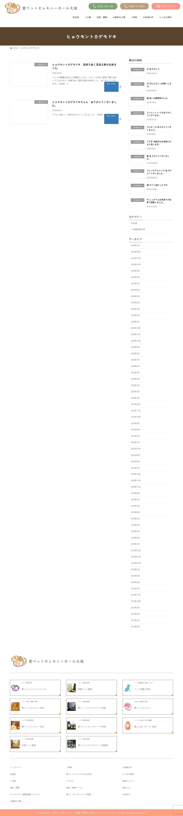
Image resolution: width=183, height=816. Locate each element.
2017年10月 (136, 601)
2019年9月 (135, 493)
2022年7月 (135, 359)
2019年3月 (135, 531)
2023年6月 (135, 289)
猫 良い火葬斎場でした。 (158, 98)
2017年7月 (135, 620)
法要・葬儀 (102, 17)
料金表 (76, 17)
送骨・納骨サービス (74, 787)
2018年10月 (136, 563)
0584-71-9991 (134, 6)
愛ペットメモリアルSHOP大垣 (78, 774)
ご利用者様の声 (138, 229)
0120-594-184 (103, 6)
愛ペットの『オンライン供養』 (79, 794)
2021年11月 (135, 410)
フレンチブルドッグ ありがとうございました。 (159, 172)
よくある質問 (165, 17)
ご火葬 (88, 17)
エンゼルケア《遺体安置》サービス (25, 794)
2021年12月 (135, 404)
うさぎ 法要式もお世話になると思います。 (159, 143)
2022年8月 (135, 353)
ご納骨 (134, 17)
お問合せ (126, 794)
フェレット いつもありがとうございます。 (159, 114)
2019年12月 (136, 474)
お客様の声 (148, 17)
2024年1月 (135, 245)
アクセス (70, 781)
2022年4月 (135, 378)
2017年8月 (135, 613)
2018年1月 (135, 588)
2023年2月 (135, 315)
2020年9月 (135, 455)
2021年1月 (135, 442)
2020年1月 (135, 467)
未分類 (134, 223)
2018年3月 (135, 575)
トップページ (15, 767)
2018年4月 (135, 569)
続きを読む (111, 83)
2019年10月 (136, 486)
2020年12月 (136, 448)
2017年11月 (135, 594)
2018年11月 (136, 556)
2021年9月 (135, 423)
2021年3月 (135, 436)
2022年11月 (135, 334)
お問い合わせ (165, 6)
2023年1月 (135, 321)
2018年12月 (136, 550)
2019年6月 (135, 512)
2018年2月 (135, 582)
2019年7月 (135, 505)
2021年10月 (136, 417)
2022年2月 (135, 391)
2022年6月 (135, 366)
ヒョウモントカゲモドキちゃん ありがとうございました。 (84, 103)
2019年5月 (135, 518)
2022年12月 (135, 327)
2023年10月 (136, 264)
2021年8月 (135, 429)
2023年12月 (136, 251)
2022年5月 (135, 372)
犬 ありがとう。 (154, 69)
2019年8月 (135, 499)
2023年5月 (135, 296)
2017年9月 (135, 607)
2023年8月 (135, 277)
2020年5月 (135, 461)
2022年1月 (135, 397)
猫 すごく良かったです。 (158, 185)
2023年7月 (135, 283)
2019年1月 (135, 544)
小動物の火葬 (119, 17)
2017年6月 (135, 626)
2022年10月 (136, 340)
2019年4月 (135, 524)
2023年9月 (135, 270)
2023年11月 (136, 258)
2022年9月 (135, 347)
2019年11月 (136, 480)
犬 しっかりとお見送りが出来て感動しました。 (159, 201)
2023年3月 (135, 308)
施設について (128, 781)
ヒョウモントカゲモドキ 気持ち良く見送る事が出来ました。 (84, 66)
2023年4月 (135, 302)
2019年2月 (135, 537)
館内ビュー (127, 787)
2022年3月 (135, 385)
